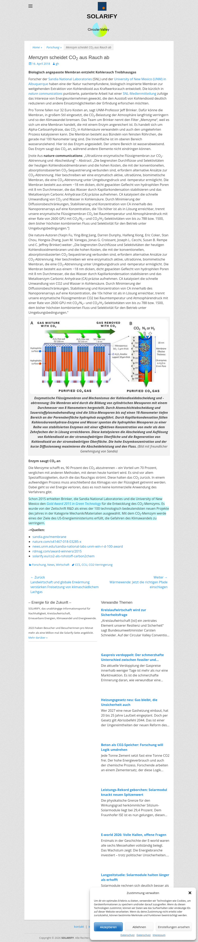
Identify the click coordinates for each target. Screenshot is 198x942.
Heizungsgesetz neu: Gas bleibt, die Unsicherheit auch (129, 702)
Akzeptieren (108, 927)
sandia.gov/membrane (49, 537)
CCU (84, 565)
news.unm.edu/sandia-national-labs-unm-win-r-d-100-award (77, 546)
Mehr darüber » (38, 637)
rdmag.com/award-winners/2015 (57, 551)
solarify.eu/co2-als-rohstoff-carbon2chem (63, 556)
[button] (190, 893)
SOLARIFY (102, 16)
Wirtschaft (63, 565)
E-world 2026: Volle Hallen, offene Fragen (133, 835)
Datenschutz (127, 935)
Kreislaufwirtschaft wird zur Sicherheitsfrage (123, 612)
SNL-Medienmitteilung (139, 93)
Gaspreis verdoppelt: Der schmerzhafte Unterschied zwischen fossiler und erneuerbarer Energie (132, 657)
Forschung (53, 47)
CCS (77, 565)
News (50, 565)
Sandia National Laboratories (70, 79)
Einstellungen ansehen (174, 927)
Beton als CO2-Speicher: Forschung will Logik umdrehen (132, 747)
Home (37, 47)
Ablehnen (139, 927)
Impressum (159, 935)
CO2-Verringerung (101, 565)
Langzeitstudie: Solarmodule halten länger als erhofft (135, 877)
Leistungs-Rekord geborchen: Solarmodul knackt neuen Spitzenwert (134, 792)
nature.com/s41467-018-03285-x (56, 541)
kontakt (79, 926)
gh (57, 64)
